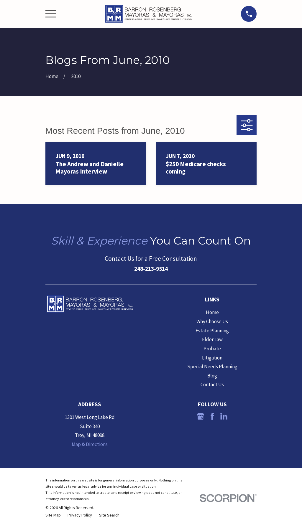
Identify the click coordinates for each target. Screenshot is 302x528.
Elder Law (212, 339)
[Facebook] (212, 416)
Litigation (212, 357)
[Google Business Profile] (200, 416)
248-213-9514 (151, 268)
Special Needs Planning (212, 366)
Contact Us (212, 384)
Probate (212, 348)
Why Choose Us (212, 321)
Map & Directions (90, 444)
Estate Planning (212, 330)
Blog (212, 375)
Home (212, 312)
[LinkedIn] (223, 416)
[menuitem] (53, 515)
